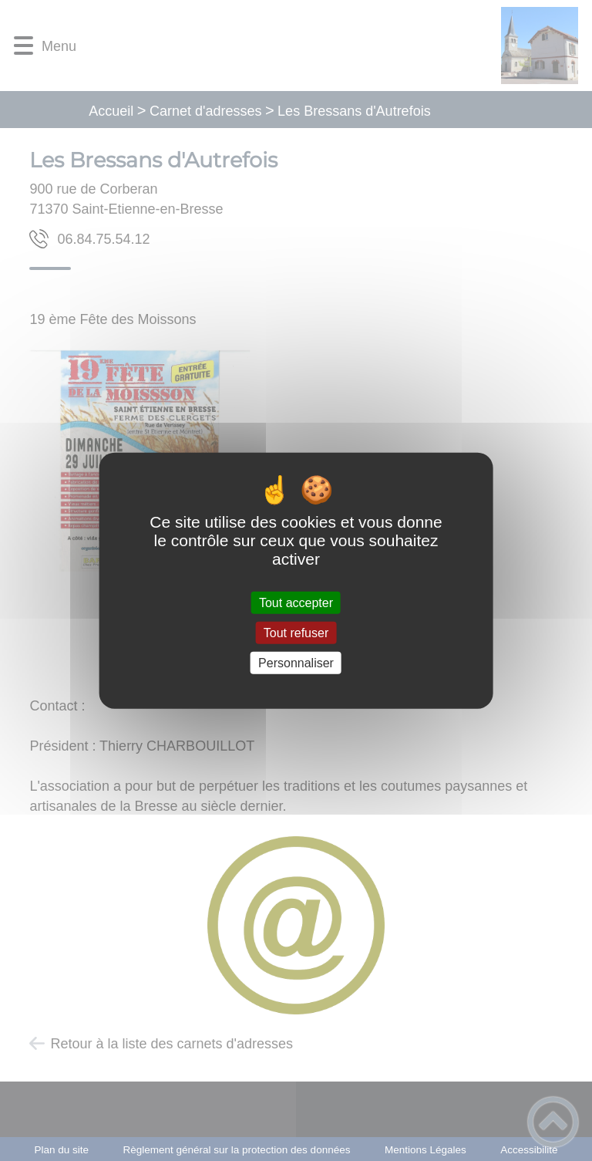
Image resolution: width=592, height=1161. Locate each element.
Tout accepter (296, 602)
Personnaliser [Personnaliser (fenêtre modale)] (296, 663)
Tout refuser (296, 632)
